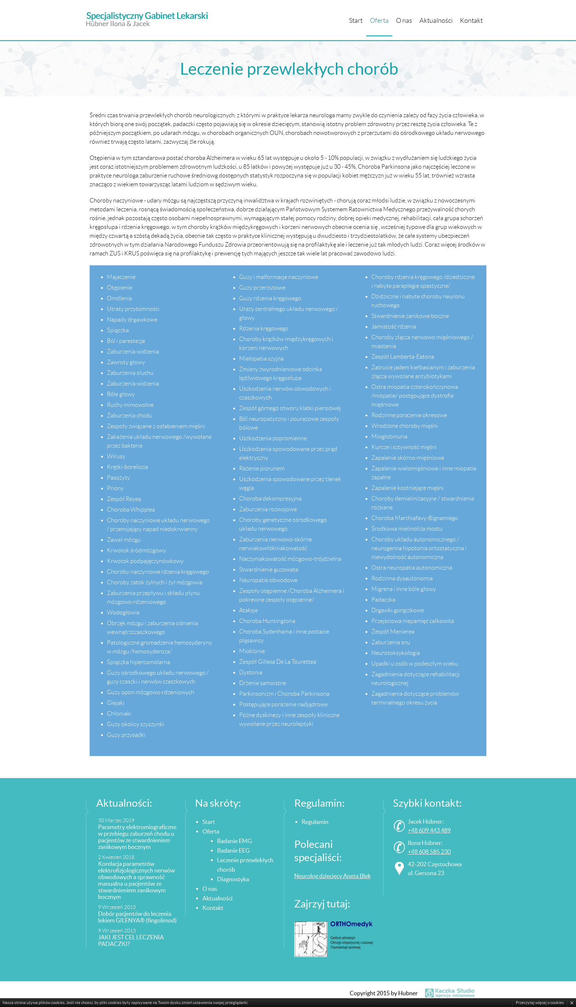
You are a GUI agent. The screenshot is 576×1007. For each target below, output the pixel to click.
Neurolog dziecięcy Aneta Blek (332, 875)
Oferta (379, 20)
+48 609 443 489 (429, 830)
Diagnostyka (233, 879)
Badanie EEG (233, 850)
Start (356, 20)
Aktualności (436, 20)
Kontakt (471, 20)
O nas (404, 20)
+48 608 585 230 (429, 851)
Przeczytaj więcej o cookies (540, 1002)
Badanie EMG (234, 841)
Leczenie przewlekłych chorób (245, 865)
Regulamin (315, 821)
